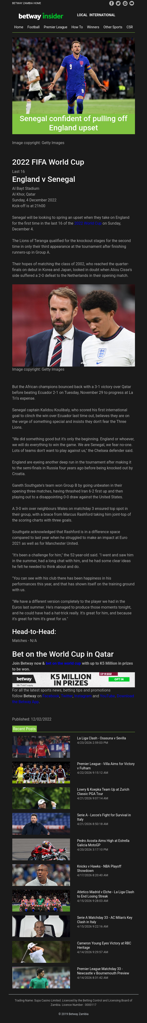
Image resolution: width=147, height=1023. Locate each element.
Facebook (51, 696)
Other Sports (112, 27)
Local (82, 15)
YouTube (107, 696)
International (102, 15)
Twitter (66, 696)
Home (18, 27)
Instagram (83, 696)
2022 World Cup (88, 223)
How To (77, 27)
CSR (130, 27)
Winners (93, 27)
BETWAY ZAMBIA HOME (26, 3)
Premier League (55, 27)
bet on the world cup (63, 663)
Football (33, 27)
